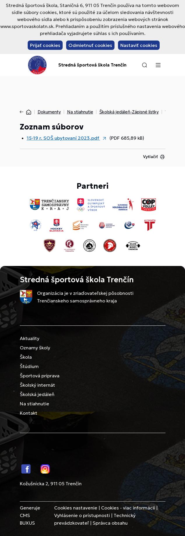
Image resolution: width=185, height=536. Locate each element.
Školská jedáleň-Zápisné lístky (129, 112)
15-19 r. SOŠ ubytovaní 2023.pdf (63, 138)
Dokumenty (49, 112)
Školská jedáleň (37, 394)
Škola (26, 357)
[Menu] (158, 65)
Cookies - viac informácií (128, 508)
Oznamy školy (35, 348)
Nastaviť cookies (138, 45)
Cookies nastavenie (75, 508)
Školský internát (37, 385)
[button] (144, 65)
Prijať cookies (45, 45)
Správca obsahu (110, 523)
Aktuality (29, 338)
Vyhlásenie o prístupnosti (82, 515)
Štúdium (29, 366)
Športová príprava (39, 376)
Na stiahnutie (80, 112)
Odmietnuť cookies (90, 45)
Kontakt (28, 413)
